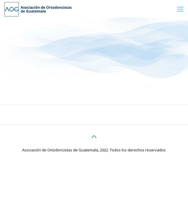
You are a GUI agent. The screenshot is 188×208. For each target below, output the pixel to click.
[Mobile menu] (180, 9)
